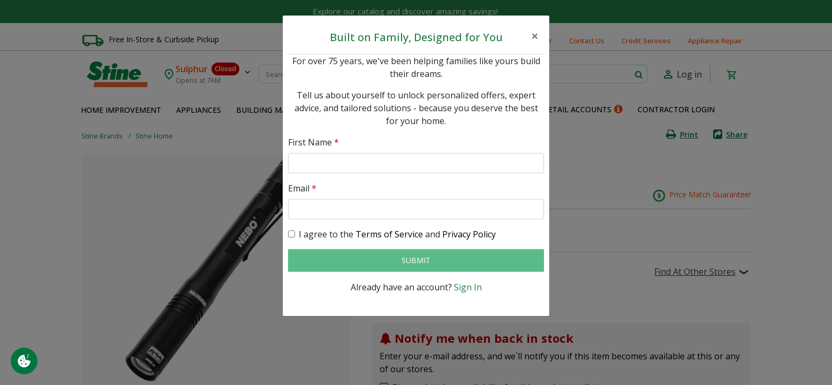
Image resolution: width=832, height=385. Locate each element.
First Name (313, 142)
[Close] (535, 36)
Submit (416, 260)
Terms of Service (389, 234)
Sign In (468, 287)
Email (302, 188)
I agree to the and (397, 234)
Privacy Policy (469, 234)
